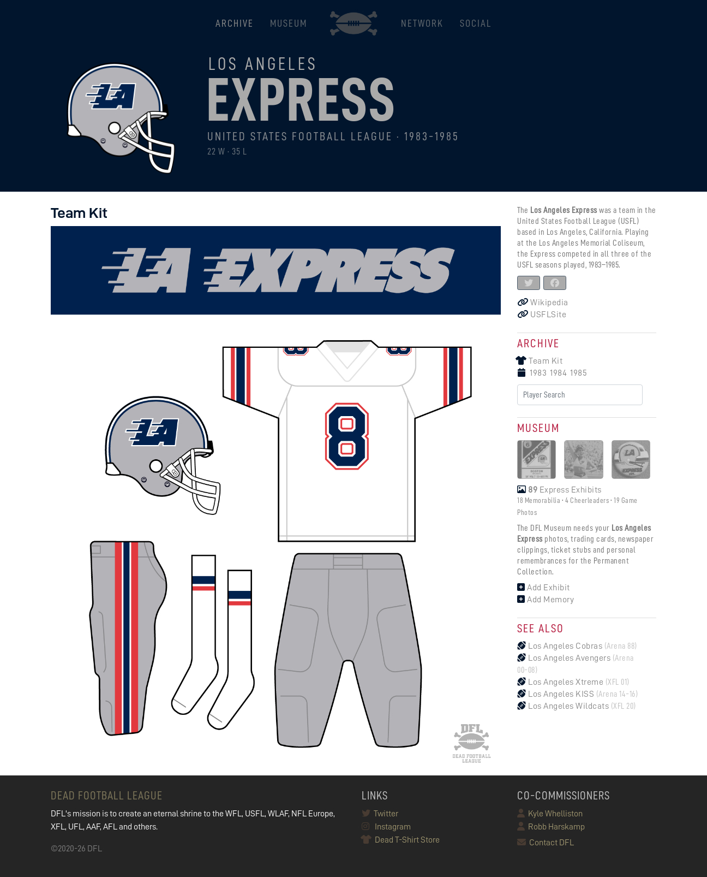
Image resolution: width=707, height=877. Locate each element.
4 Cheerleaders (587, 500)
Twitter (380, 813)
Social (476, 23)
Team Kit (539, 361)
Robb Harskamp (551, 826)
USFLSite (541, 314)
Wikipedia (542, 302)
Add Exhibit (543, 587)
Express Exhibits (559, 489)
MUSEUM (288, 23)
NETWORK (422, 23)
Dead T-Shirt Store (401, 839)
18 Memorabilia (538, 500)
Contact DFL (545, 842)
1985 (578, 373)
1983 (538, 373)
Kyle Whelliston (550, 813)
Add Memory (545, 599)
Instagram (386, 826)
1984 (558, 373)
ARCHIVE (234, 23)
